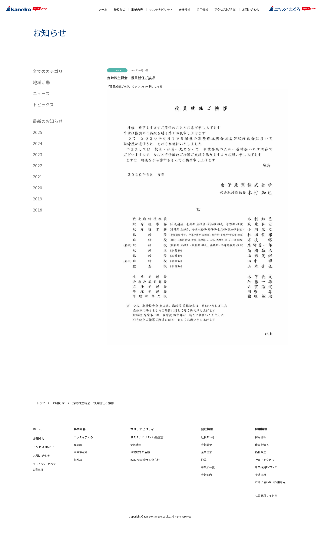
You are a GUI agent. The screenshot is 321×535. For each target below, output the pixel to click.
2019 (37, 198)
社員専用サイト (264, 495)
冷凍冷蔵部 (80, 452)
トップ (40, 403)
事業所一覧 (208, 467)
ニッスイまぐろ (83, 437)
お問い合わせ (251, 8)
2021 (37, 176)
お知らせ (119, 8)
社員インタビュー (266, 460)
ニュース (41, 93)
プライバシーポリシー (45, 464)
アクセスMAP (223, 8)
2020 (37, 187)
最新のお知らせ (48, 121)
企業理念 (206, 452)
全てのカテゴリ (48, 71)
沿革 (203, 460)
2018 (37, 210)
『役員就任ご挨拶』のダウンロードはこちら (134, 86)
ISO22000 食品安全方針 (145, 460)
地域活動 (41, 82)
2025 (37, 132)
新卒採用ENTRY (264, 467)
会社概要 (206, 445)
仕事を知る (262, 445)
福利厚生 (260, 452)
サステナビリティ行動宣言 (146, 437)
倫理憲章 (136, 445)
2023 (37, 154)
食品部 (78, 445)
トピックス (43, 104)
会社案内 (206, 475)
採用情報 (260, 437)
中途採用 (260, 475)
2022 (37, 165)
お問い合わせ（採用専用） (271, 482)
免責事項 (38, 469)
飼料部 (78, 460)
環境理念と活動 (140, 452)
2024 (37, 143)
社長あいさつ (209, 437)
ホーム (102, 8)
